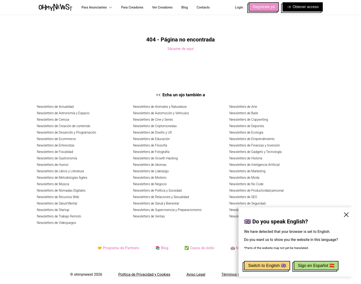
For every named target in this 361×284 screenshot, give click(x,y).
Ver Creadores (162, 7)
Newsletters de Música (53, 184)
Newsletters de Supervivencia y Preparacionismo (167, 210)
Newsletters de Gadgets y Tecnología (255, 152)
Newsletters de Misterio (149, 177)
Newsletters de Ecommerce (56, 139)
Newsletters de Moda (244, 177)
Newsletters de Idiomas (149, 165)
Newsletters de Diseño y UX (152, 132)
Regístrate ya (264, 7)
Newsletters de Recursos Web (58, 197)
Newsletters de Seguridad (247, 203)
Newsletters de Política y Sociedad (157, 190)
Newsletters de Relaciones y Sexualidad (161, 197)
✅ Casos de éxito (199, 248)
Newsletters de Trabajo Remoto (59, 216)
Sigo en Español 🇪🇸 (316, 265)
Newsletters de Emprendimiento (251, 139)
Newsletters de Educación (151, 139)
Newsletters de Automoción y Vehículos (161, 113)
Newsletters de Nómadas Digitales (61, 190)
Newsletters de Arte (243, 106)
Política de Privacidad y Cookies (144, 274)
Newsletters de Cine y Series (153, 119)
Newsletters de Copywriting (248, 119)
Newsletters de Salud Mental (57, 203)
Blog (184, 7)
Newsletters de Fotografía (151, 152)
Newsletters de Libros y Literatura (60, 171)
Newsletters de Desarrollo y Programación (66, 132)
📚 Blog (161, 248)
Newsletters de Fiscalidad (55, 152)
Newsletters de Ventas (149, 216)
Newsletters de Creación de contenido (63, 126)
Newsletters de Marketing (247, 171)
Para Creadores (132, 7)
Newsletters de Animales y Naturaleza (159, 106)
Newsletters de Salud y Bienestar (156, 203)
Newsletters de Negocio (150, 184)
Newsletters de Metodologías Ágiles (62, 177)
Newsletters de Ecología (246, 132)
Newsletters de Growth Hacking (155, 158)
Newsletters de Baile (243, 113)
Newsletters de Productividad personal (256, 190)
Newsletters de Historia (245, 158)
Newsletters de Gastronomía (57, 158)
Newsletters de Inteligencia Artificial (254, 165)
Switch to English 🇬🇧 (267, 265)
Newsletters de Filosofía (150, 145)
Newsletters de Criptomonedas (155, 126)
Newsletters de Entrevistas (55, 145)
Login (239, 7)
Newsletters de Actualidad (55, 106)
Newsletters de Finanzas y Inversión (254, 145)
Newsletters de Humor (53, 165)
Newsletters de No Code (246, 184)
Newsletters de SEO (243, 197)
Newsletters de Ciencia (53, 119)
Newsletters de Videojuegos (56, 223)
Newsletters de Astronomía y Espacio (63, 113)
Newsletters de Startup (53, 210)
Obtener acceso (303, 7)
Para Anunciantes (97, 7)
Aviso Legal (195, 274)
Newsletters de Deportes (246, 126)
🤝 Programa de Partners (118, 248)
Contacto (203, 7)
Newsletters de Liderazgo (151, 171)
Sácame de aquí (180, 49)
